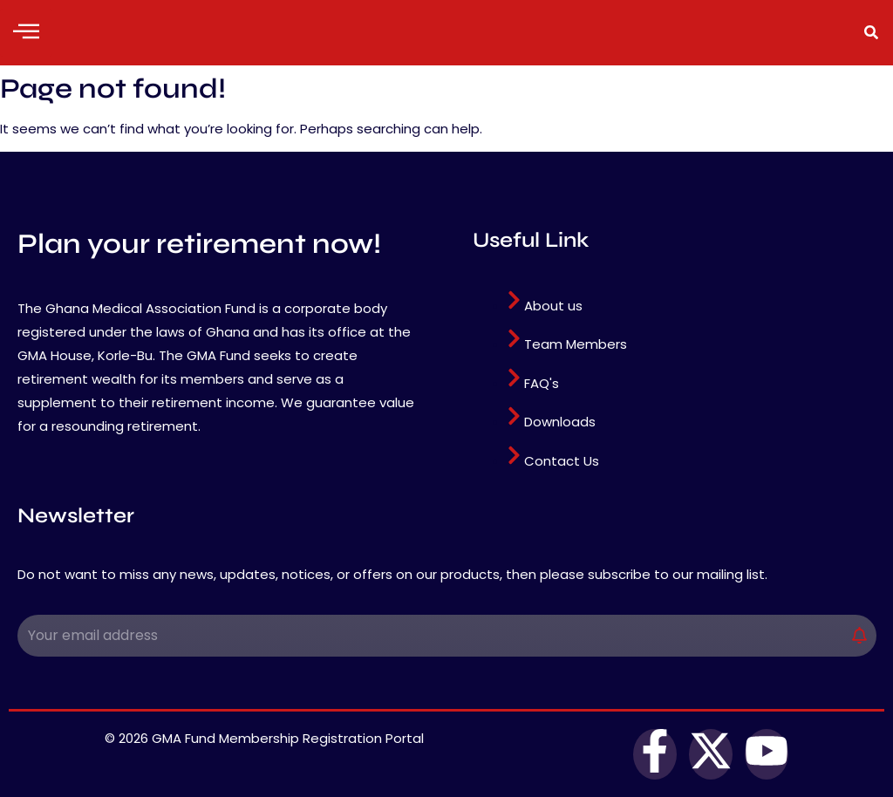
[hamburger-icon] (26, 33)
